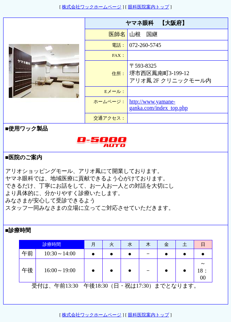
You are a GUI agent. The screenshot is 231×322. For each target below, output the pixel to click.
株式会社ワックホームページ (91, 6)
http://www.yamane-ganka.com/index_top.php (158, 105)
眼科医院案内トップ (148, 6)
